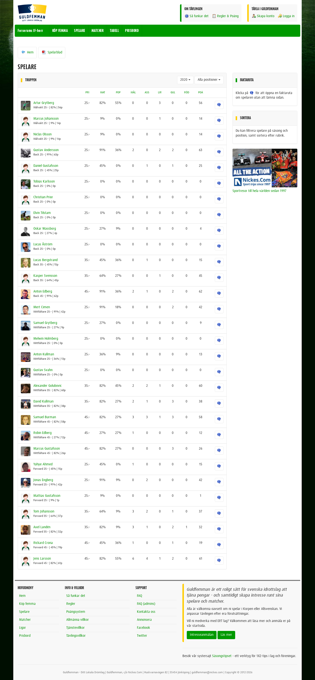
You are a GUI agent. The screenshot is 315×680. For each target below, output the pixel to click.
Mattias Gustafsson (46, 495)
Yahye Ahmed (42, 464)
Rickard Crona (43, 543)
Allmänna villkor (77, 620)
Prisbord (24, 635)
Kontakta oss (146, 612)
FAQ (139, 596)
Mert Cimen (41, 307)
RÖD (186, 92)
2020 (185, 79)
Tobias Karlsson (44, 181)
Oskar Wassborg (44, 228)
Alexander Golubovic (47, 386)
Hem (27, 52)
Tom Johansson (43, 511)
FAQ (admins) (146, 604)
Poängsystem (75, 612)
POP (118, 92)
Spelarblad (51, 52)
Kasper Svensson (45, 276)
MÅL (133, 92)
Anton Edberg (42, 291)
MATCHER (97, 30)
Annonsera (144, 620)
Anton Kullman (43, 354)
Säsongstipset (222, 656)
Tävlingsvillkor (76, 635)
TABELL (114, 30)
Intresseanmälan (201, 634)
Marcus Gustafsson (46, 448)
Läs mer (226, 634)
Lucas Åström (42, 244)
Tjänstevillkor (75, 627)
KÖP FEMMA (60, 30)
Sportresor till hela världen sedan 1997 (259, 191)
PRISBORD (132, 30)
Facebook (143, 627)
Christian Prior (43, 197)
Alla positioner (209, 79)
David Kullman (43, 401)
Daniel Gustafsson (45, 166)
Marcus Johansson (46, 118)
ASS (147, 92)
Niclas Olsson (42, 134)
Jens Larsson (42, 558)
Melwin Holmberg (45, 338)
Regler (70, 604)
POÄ (200, 92)
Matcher (25, 620)
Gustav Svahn (42, 370)
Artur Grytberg (43, 103)
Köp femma (27, 604)
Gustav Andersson (46, 150)
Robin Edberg (42, 433)
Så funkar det (196, 16)
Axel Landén (41, 527)
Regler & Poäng (225, 16)
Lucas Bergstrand (45, 260)
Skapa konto (263, 16)
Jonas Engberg (43, 480)
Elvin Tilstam (42, 213)
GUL (173, 92)
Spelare (24, 612)
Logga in (286, 16)
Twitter (142, 635)
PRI (87, 92)
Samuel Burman (44, 417)
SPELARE (79, 30)
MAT (102, 92)
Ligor (22, 627)
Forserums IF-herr (30, 30)
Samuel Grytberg (45, 323)
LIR (160, 92)
